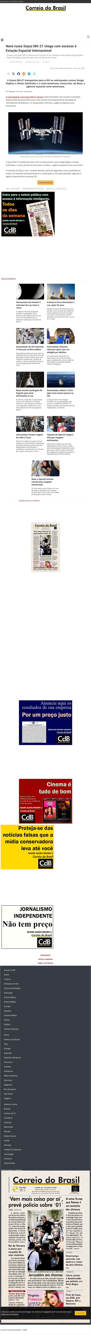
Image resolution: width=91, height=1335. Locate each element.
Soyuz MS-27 (61, 188)
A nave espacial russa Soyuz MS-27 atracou (25, 97)
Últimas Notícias (15, 62)
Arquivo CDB (9, 970)
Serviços (7, 1145)
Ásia (6, 1044)
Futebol (7, 1066)
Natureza (8, 1080)
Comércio (8, 1118)
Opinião (7, 1011)
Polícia (7, 1020)
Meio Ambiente (10, 1075)
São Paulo (8, 1094)
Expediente (45, 955)
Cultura (7, 979)
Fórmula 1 (8, 1062)
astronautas (15, 188)
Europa (7, 1006)
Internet (7, 1122)
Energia (7, 1048)
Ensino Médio (10, 1002)
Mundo (7, 1131)
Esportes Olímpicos (12, 1057)
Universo (46, 62)
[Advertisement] (45, 24)
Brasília (7, 1109)
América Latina (10, 1104)
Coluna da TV (10, 1113)
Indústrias (8, 1071)
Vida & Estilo (9, 1163)
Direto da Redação (12, 988)
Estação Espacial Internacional (32, 188)
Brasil (6, 974)
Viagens (7, 1098)
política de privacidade (9, 1314)
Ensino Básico (10, 997)
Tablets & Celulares (12, 1149)
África (6, 1035)
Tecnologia (9, 1154)
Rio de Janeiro (10, 1089)
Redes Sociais (10, 1136)
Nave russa (50, 188)
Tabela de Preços (45, 963)
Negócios (8, 1084)
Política (7, 1024)
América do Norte (12, 1039)
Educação (8, 992)
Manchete (8, 1127)
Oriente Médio (10, 1015)
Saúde (6, 1140)
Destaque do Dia (32, 62)
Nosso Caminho (45, 959)
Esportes (8, 1053)
